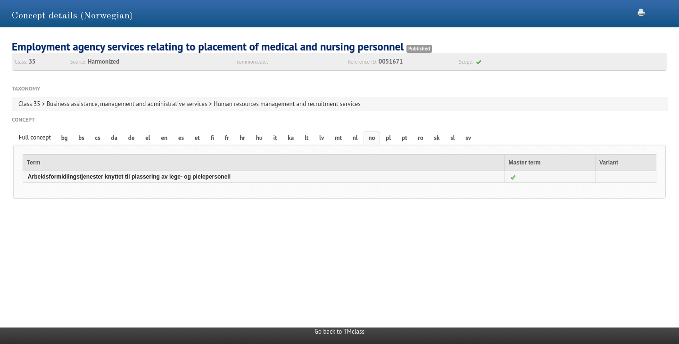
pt (404, 138)
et (197, 138)
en (164, 138)
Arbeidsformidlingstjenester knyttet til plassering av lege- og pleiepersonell (129, 176)
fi (212, 138)
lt (306, 138)
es (181, 138)
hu (259, 138)
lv (321, 138)
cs (97, 138)
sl (452, 138)
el (147, 138)
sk (437, 138)
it (275, 138)
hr (242, 138)
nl (355, 138)
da (114, 138)
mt (338, 138)
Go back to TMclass (339, 332)
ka (291, 138)
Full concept (35, 137)
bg (64, 138)
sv (468, 138)
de (131, 138)
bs (81, 138)
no (371, 138)
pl (388, 138)
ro (420, 138)
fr (227, 138)
